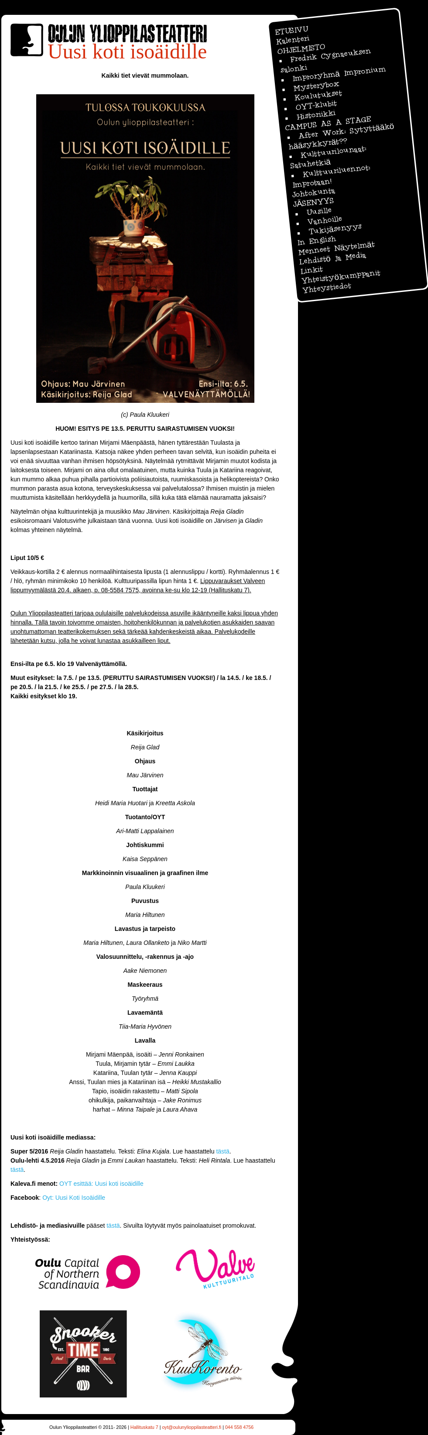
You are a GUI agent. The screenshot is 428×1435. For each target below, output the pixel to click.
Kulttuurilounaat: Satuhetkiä (328, 157)
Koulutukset (318, 95)
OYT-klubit (316, 105)
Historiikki (316, 114)
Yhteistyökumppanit (341, 276)
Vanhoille (324, 220)
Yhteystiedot (326, 288)
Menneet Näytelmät (336, 248)
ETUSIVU (291, 30)
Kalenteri (292, 40)
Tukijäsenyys (335, 229)
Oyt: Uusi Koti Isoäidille (73, 1197)
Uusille (319, 211)
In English (316, 240)
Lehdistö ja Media (332, 258)
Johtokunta (313, 192)
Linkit (311, 270)
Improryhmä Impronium (339, 73)
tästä (222, 1151)
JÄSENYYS (313, 202)
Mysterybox (316, 86)
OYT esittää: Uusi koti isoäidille (101, 1183)
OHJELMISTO (301, 48)
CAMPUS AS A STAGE (327, 123)
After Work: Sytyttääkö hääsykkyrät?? (341, 136)
